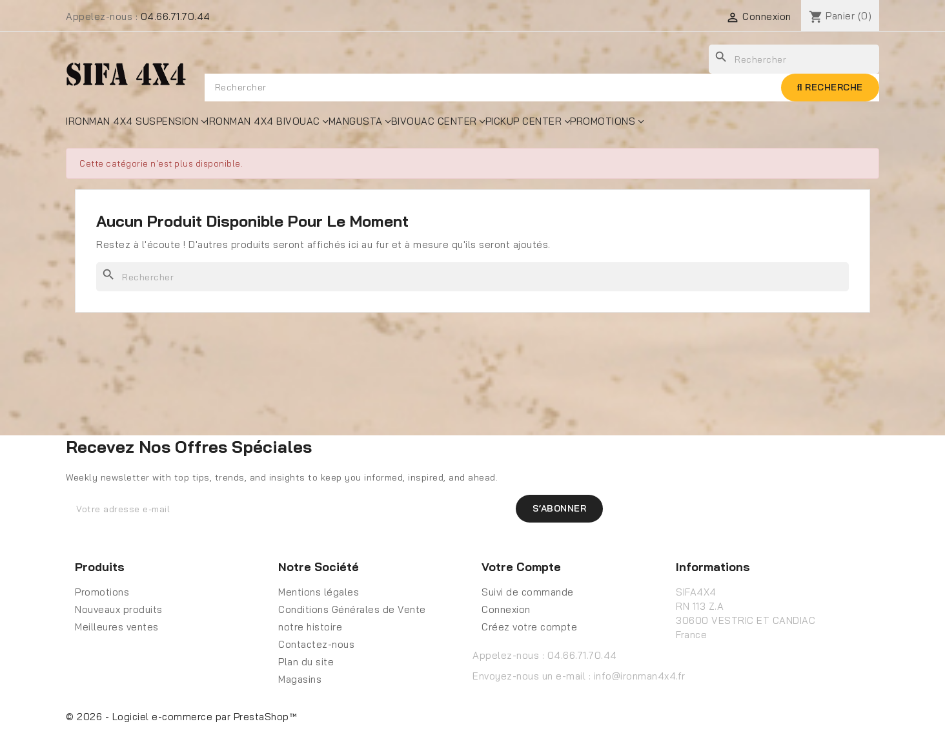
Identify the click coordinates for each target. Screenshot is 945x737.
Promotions (102, 592)
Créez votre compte (529, 627)
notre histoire (310, 627)
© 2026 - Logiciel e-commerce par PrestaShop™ (181, 717)
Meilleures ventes (117, 627)
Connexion (506, 609)
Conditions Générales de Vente (352, 609)
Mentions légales (318, 592)
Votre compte (521, 566)
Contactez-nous (316, 644)
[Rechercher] (472, 276)
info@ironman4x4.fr (640, 676)
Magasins (299, 679)
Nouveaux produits (119, 609)
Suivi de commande (528, 592)
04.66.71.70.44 (175, 16)
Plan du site (306, 662)
